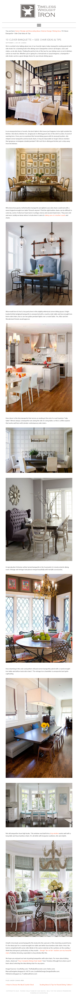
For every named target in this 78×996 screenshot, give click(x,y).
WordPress (43, 993)
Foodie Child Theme (27, 991)
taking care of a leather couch (55, 215)
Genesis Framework (64, 991)
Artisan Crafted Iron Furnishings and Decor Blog (39, 10)
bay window (55, 833)
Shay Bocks (41, 991)
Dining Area (19, 980)
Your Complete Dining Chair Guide (30, 961)
